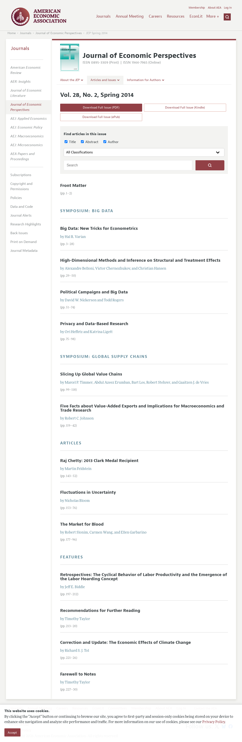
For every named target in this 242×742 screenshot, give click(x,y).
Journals (103, 16)
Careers (155, 16)
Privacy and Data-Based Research (94, 323)
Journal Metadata (23, 251)
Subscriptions (20, 175)
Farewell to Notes (78, 674)
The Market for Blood (82, 524)
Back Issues (19, 233)
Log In (228, 7)
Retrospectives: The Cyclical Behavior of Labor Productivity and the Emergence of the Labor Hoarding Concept (143, 577)
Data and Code (21, 206)
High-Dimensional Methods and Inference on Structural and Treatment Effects (140, 260)
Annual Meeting (130, 16)
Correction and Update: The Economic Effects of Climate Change (125, 642)
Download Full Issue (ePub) (101, 117)
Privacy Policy (213, 722)
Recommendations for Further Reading (100, 610)
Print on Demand (23, 242)
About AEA (214, 7)
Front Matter (73, 185)
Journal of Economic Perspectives (58, 33)
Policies (16, 198)
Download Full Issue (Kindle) (185, 107)
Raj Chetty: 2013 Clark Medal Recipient (99, 460)
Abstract (89, 142)
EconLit (196, 16)
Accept (12, 733)
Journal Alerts (21, 215)
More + (212, 16)
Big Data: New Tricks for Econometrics (99, 228)
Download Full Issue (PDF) (101, 107)
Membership (197, 7)
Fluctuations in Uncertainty (88, 492)
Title (70, 142)
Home (11, 33)
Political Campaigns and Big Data (94, 292)
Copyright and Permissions (21, 186)
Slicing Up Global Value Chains (91, 374)
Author (111, 142)
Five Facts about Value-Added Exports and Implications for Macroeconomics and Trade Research (142, 408)
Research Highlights (25, 224)
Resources (175, 16)
